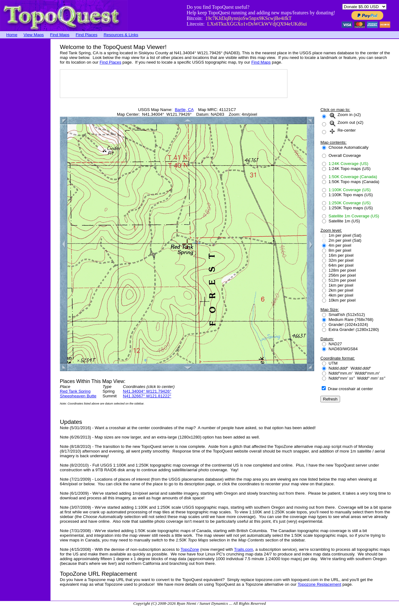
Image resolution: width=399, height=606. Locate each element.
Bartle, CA (184, 109)
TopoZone (189, 549)
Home (11, 34)
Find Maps (60, 34)
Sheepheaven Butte (78, 396)
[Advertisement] (25, 132)
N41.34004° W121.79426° (147, 391)
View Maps (34, 34)
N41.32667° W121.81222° (147, 396)
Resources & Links (120, 34)
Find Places (87, 34)
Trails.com (243, 549)
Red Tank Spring (75, 391)
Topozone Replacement (319, 584)
